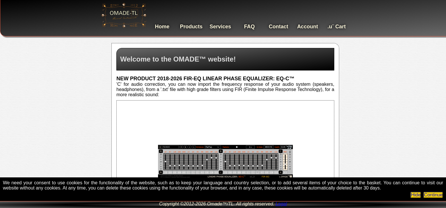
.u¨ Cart (337, 26)
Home (162, 26)
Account (307, 26)
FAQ (249, 26)
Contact (278, 26)
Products (191, 26)
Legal (281, 203)
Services (220, 26)
